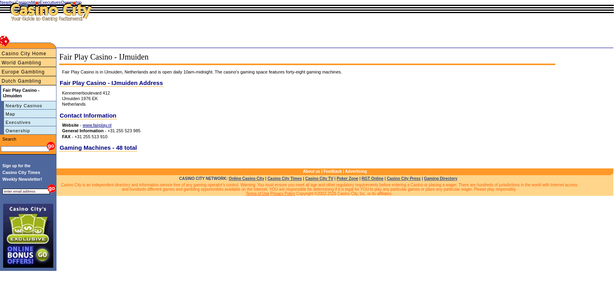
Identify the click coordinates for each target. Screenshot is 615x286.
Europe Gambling (23, 72)
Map (10, 114)
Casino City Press (403, 178)
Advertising (356, 171)
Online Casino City (246, 178)
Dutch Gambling (21, 81)
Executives (18, 122)
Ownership (18, 130)
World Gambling (21, 63)
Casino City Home (24, 53)
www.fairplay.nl (97, 125)
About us (311, 171)
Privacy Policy (283, 193)
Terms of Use (257, 193)
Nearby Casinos (24, 105)
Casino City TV (319, 178)
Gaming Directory (440, 178)
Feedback (332, 171)
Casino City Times (284, 178)
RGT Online (372, 178)
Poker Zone (347, 178)
